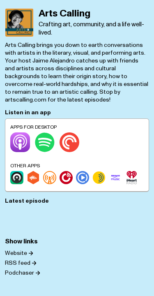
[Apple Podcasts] (20, 142)
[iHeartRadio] (131, 177)
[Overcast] (49, 177)
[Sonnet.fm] (99, 177)
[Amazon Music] (115, 177)
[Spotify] (45, 142)
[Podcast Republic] (82, 177)
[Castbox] (33, 177)
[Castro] (16, 177)
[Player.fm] (66, 177)
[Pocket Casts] (69, 142)
